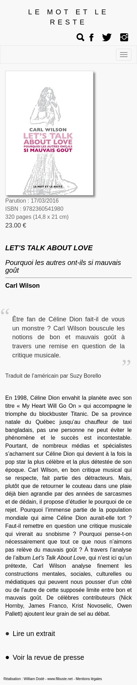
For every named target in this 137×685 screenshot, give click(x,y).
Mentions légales (89, 679)
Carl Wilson (22, 285)
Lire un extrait (34, 633)
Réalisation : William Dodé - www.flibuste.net (38, 679)
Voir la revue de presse (44, 657)
